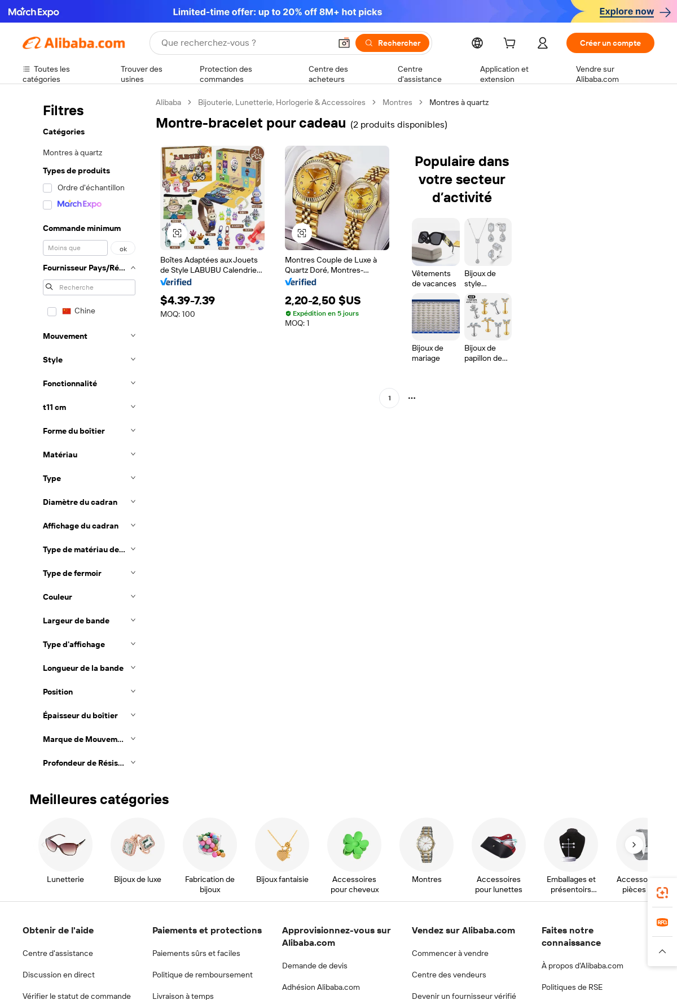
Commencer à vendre (450, 953)
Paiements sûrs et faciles (196, 953)
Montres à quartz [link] (459, 102)
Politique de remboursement (202, 974)
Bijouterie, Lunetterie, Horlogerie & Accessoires (282, 102)
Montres (397, 102)
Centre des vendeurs (449, 974)
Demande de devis (315, 965)
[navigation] (85, 435)
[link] (662, 892)
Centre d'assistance (58, 953)
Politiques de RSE (572, 987)
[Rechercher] (392, 43)
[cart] (511, 44)
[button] (344, 43)
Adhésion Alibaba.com (321, 987)
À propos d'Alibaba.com (582, 965)
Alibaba (168, 102)
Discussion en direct (59, 974)
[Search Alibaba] (244, 43)
